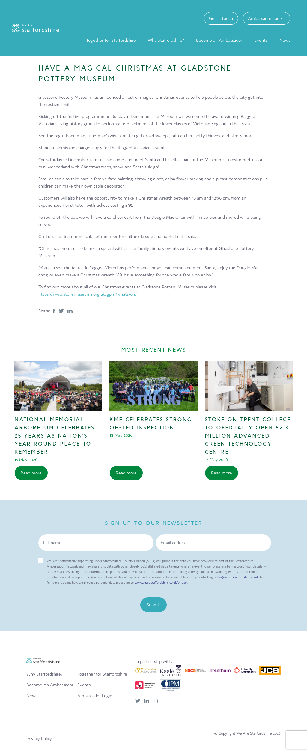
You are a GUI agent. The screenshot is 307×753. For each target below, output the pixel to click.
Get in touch (221, 18)
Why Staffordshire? (166, 40)
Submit (153, 604)
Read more (31, 473)
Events (260, 40)
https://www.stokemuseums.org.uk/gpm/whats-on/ (87, 294)
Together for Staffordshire (111, 40)
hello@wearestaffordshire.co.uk (236, 577)
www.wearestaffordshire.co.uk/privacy (161, 582)
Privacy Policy (39, 738)
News (284, 40)
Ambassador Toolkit (266, 18)
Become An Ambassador (49, 685)
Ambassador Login (94, 695)
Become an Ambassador (219, 40)
